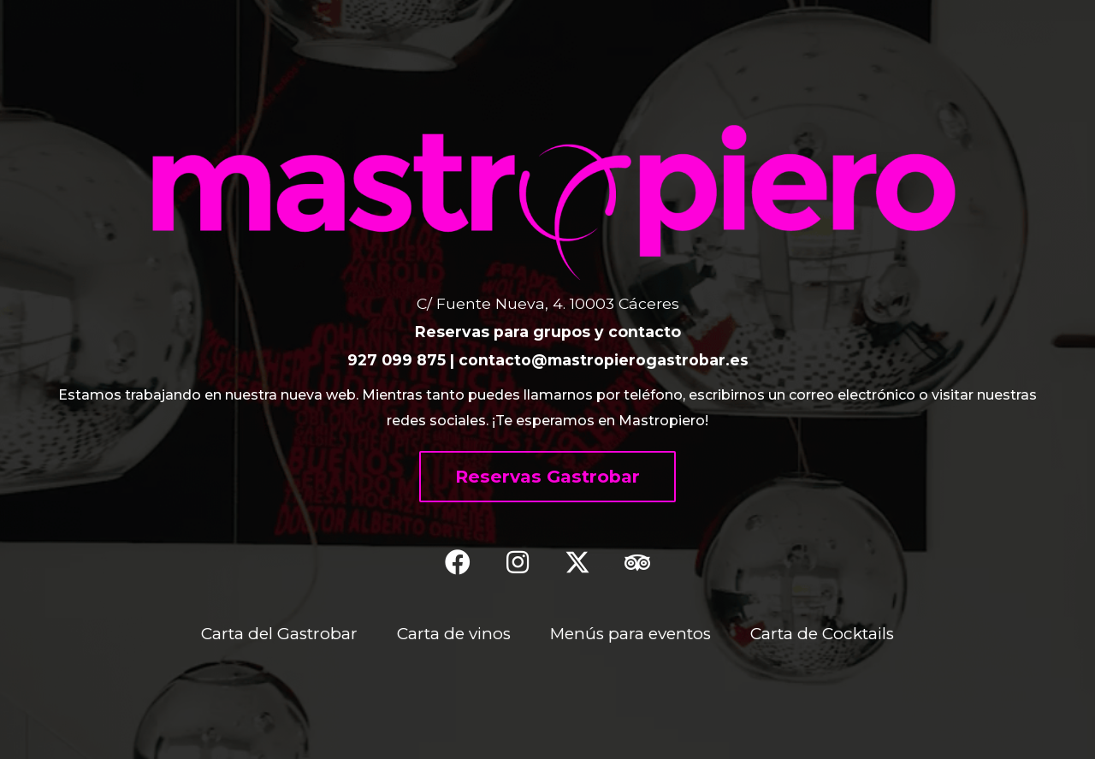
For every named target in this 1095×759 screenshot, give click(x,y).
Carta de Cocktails (824, 633)
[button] (547, 476)
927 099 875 (396, 360)
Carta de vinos (452, 633)
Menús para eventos (631, 633)
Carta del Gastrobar (276, 633)
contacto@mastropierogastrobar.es (604, 360)
